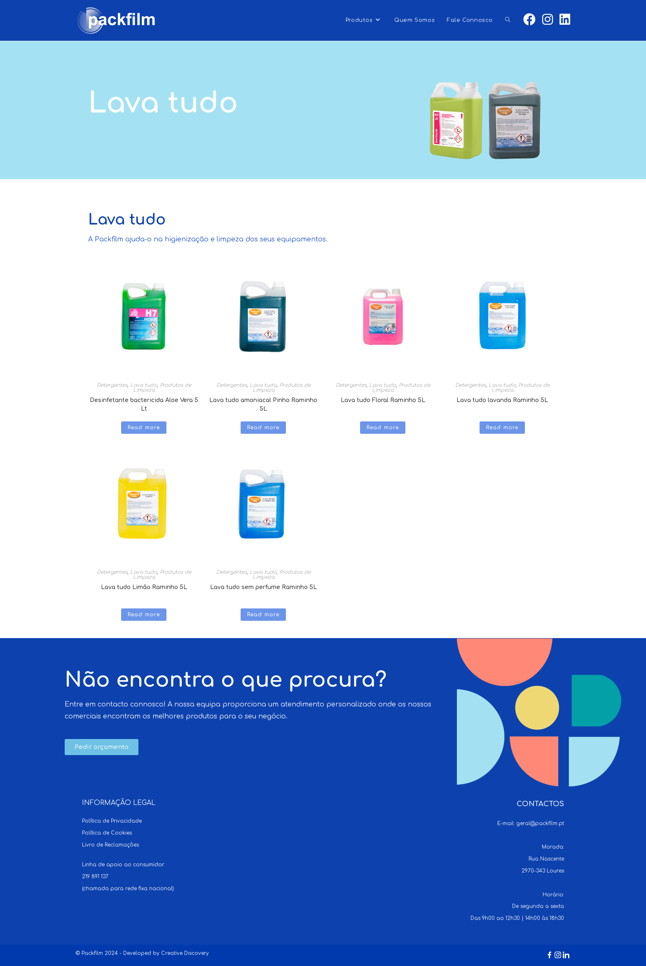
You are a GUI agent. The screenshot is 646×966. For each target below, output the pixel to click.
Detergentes (112, 385)
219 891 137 (95, 876)
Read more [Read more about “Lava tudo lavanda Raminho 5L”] (502, 427)
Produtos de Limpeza (162, 387)
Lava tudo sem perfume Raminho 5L (263, 587)
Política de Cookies (107, 833)
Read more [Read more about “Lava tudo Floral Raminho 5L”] (383, 427)
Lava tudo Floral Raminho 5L (383, 400)
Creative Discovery (185, 953)
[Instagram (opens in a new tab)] (547, 19)
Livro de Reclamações (110, 845)
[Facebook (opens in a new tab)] (529, 19)
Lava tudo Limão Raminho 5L (144, 587)
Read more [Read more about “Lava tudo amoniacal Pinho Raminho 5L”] (263, 427)
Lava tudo (143, 385)
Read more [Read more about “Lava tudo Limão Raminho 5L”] (144, 614)
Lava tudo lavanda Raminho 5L (502, 400)
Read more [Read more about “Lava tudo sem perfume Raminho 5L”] (263, 614)
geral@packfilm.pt (540, 823)
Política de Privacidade (112, 821)
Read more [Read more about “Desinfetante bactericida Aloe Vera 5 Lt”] (144, 427)
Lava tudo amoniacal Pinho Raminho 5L (263, 402)
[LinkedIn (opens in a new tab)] (564, 19)
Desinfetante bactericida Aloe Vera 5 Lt (144, 402)
